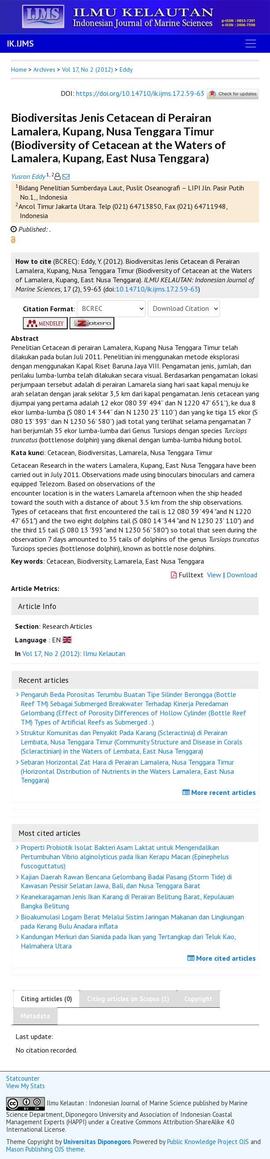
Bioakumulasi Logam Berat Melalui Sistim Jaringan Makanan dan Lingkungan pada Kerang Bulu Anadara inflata (131, 921)
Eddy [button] (126, 69)
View (214, 574)
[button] (13, 238)
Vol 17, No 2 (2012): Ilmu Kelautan (73, 653)
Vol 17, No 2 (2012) (87, 69)
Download (241, 574)
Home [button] (19, 69)
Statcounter (23, 1078)
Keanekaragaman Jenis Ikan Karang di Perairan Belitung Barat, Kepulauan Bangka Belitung (126, 901)
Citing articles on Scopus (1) (128, 999)
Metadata (35, 1016)
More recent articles (220, 792)
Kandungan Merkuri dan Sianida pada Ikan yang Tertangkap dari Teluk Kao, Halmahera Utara (127, 941)
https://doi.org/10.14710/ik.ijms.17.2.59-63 (140, 93)
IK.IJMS (20, 43)
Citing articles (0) (46, 999)
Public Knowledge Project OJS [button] (208, 1141)
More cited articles (223, 958)
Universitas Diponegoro (97, 1141)
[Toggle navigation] (250, 43)
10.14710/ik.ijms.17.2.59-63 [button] (157, 288)
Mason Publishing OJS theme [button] (45, 1149)
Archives (44, 69)
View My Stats (25, 1086)
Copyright (198, 999)
